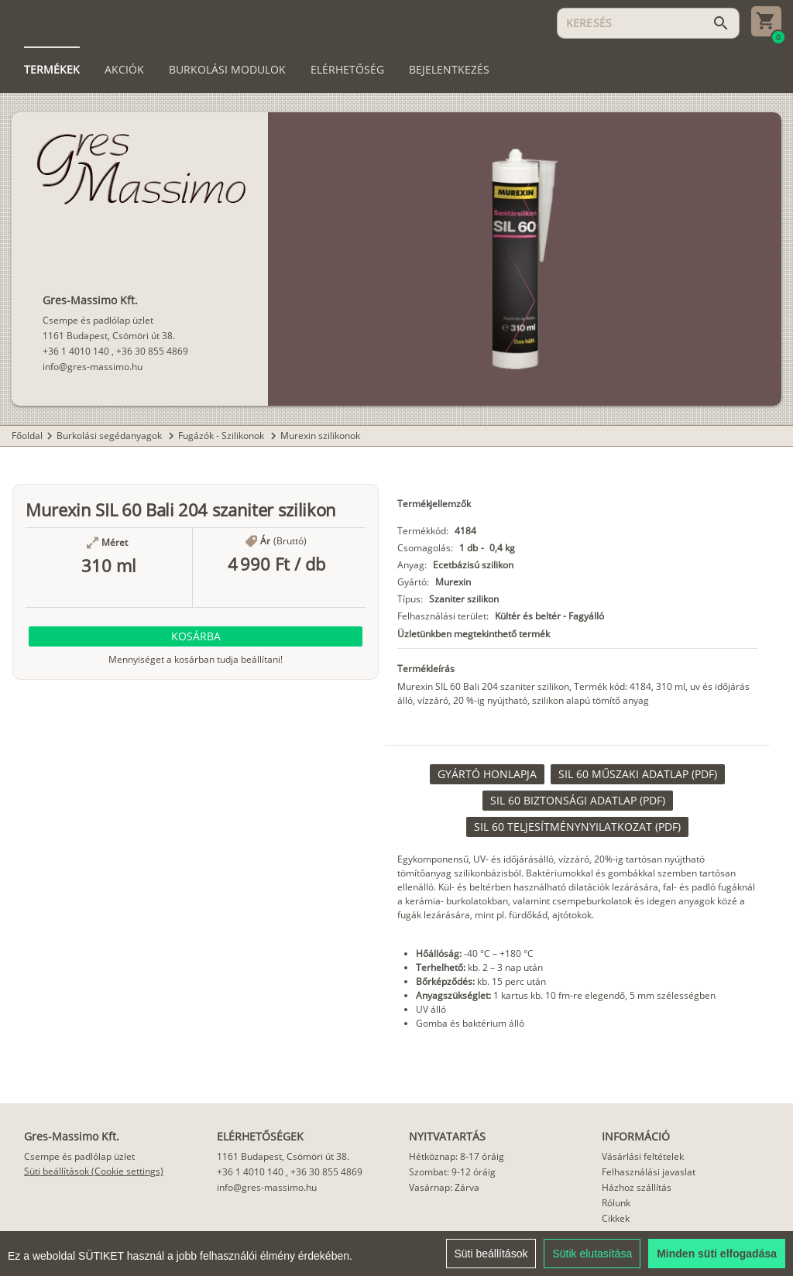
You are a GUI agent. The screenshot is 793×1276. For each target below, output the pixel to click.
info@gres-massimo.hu (92, 366)
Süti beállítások (491, 1260)
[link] (487, 774)
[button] (195, 636)
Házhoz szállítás (636, 1187)
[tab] (52, 69)
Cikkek (616, 1218)
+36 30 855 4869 (152, 351)
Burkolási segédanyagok (110, 435)
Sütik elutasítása (592, 1260)
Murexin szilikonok (320, 435)
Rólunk (616, 1202)
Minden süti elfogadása (717, 1260)
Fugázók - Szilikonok (222, 435)
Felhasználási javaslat (648, 1171)
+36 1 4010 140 (76, 351)
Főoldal (27, 435)
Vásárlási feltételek (643, 1156)
